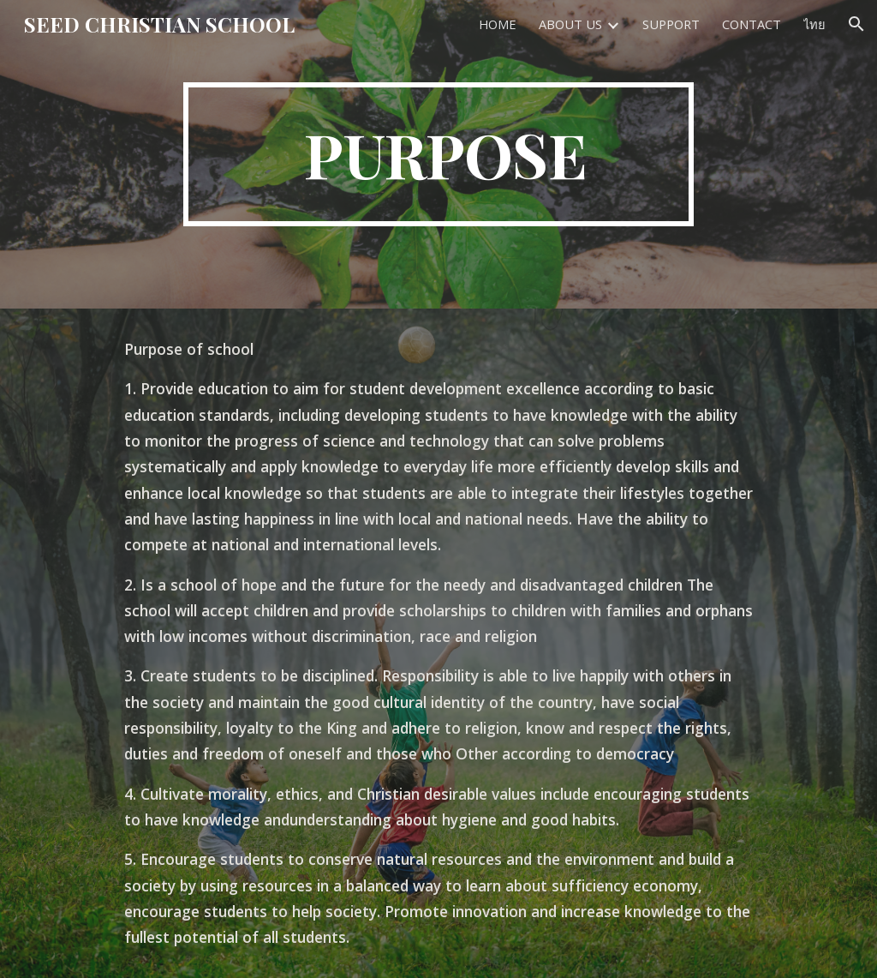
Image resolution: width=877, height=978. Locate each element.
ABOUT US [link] (570, 24)
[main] (438, 154)
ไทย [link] (814, 24)
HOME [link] (497, 24)
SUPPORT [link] (671, 24)
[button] (856, 24)
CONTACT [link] (751, 24)
